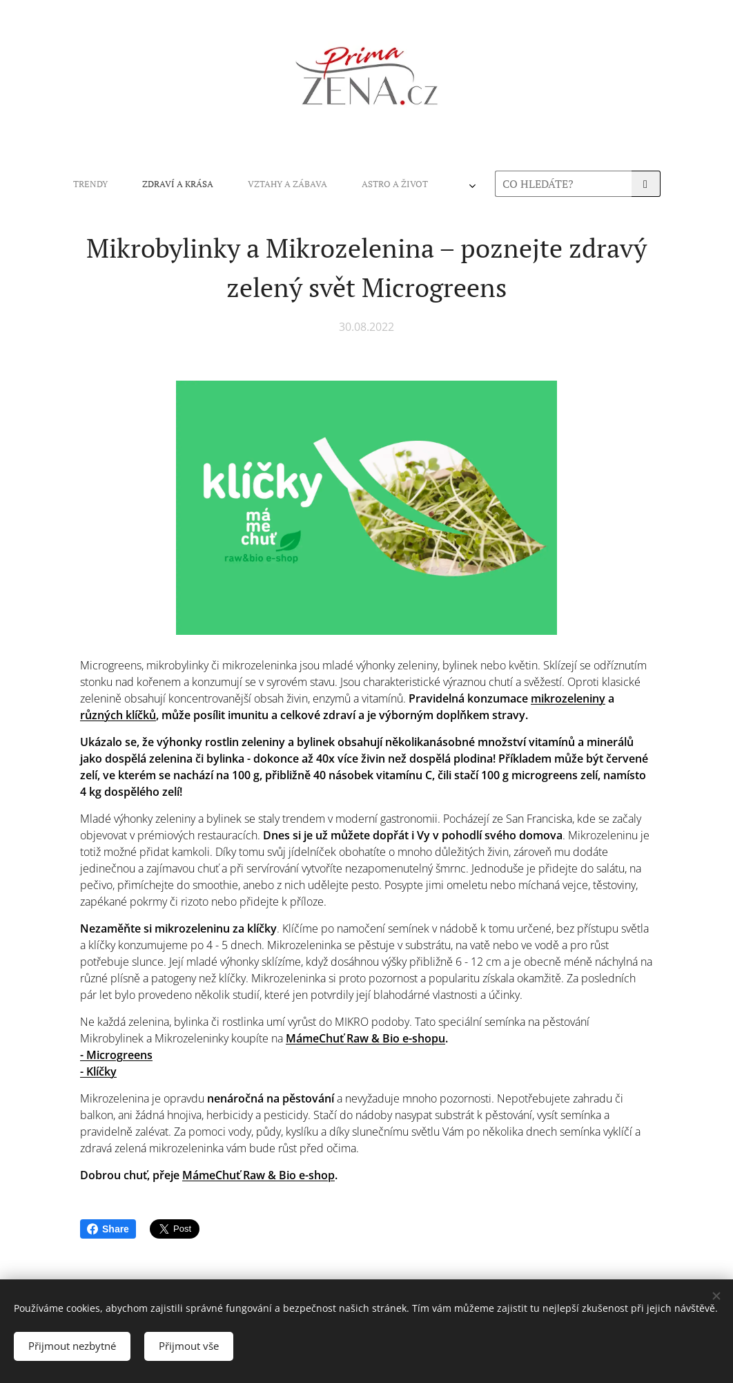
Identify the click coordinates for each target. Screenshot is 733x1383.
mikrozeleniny (568, 698)
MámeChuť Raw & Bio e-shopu (365, 1038)
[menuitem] (181, 183)
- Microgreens (116, 1054)
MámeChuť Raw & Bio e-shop (258, 1175)
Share (108, 1228)
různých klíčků (118, 715)
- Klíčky (98, 1071)
